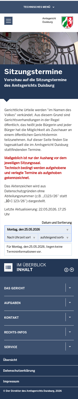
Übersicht (10, 360)
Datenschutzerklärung (19, 371)
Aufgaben (12, 303)
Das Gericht (14, 288)
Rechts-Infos (15, 332)
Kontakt (11, 318)
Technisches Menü (37, 7)
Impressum (11, 381)
